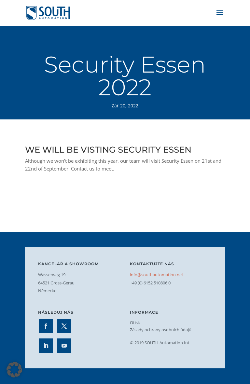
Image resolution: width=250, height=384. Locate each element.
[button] (14, 369)
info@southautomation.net (156, 275)
